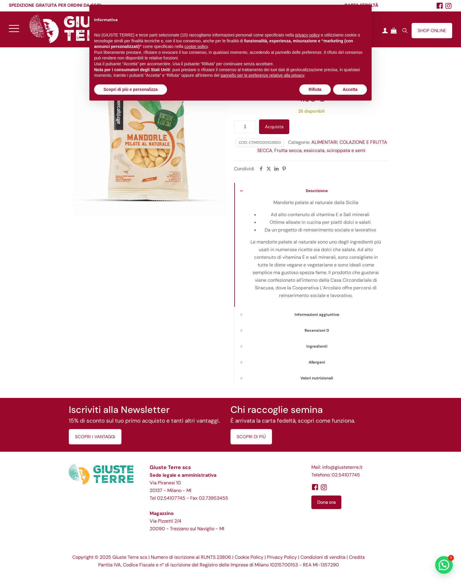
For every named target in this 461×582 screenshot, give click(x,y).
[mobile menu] (14, 28)
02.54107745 (171, 498)
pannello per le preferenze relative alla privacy (263, 75)
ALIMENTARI (324, 142)
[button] (444, 565)
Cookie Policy (249, 557)
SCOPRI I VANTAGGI (95, 437)
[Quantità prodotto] (245, 126)
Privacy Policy (282, 557)
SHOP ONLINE (432, 31)
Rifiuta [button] (315, 89)
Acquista (274, 127)
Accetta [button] (350, 89)
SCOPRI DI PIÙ (251, 437)
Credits (357, 557)
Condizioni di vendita (322, 557)
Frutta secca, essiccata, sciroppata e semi (319, 150)
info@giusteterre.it (342, 467)
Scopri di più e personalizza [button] (130, 89)
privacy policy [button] (307, 35)
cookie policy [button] (196, 46)
